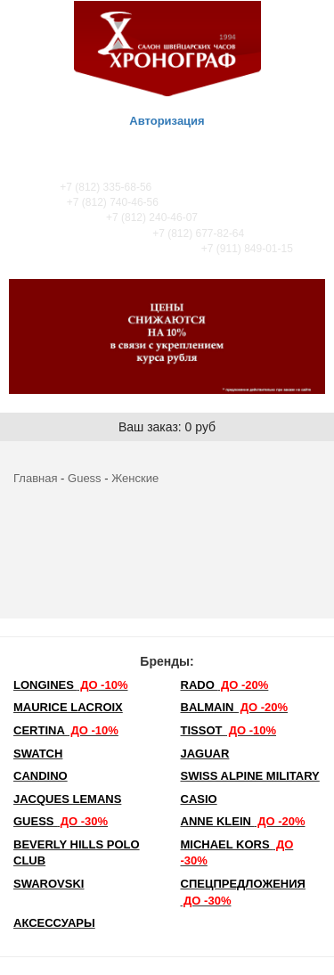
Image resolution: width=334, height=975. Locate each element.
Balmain (235, 707)
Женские (135, 478)
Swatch (37, 753)
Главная (35, 478)
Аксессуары (54, 923)
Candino (40, 775)
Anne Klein (243, 821)
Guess (85, 478)
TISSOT (229, 730)
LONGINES (70, 685)
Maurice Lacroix (68, 707)
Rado (225, 685)
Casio (199, 799)
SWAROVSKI (48, 883)
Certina (65, 730)
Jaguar (205, 753)
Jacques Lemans (67, 799)
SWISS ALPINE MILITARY (250, 775)
